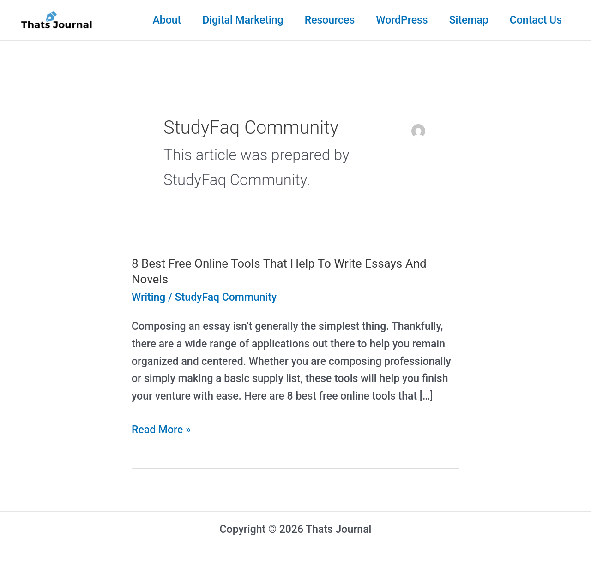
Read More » (161, 430)
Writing (148, 297)
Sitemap (468, 20)
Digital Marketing (242, 20)
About (166, 20)
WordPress (402, 20)
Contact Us (536, 20)
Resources (330, 20)
